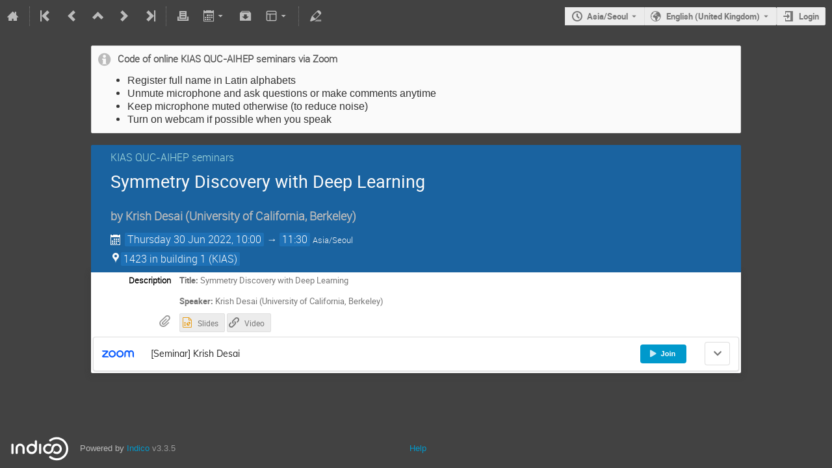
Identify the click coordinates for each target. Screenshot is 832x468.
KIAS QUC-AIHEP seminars (172, 157)
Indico (138, 448)
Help (418, 448)
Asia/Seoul (607, 16)
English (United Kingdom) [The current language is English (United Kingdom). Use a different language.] (713, 16)
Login (809, 16)
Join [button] (662, 354)
